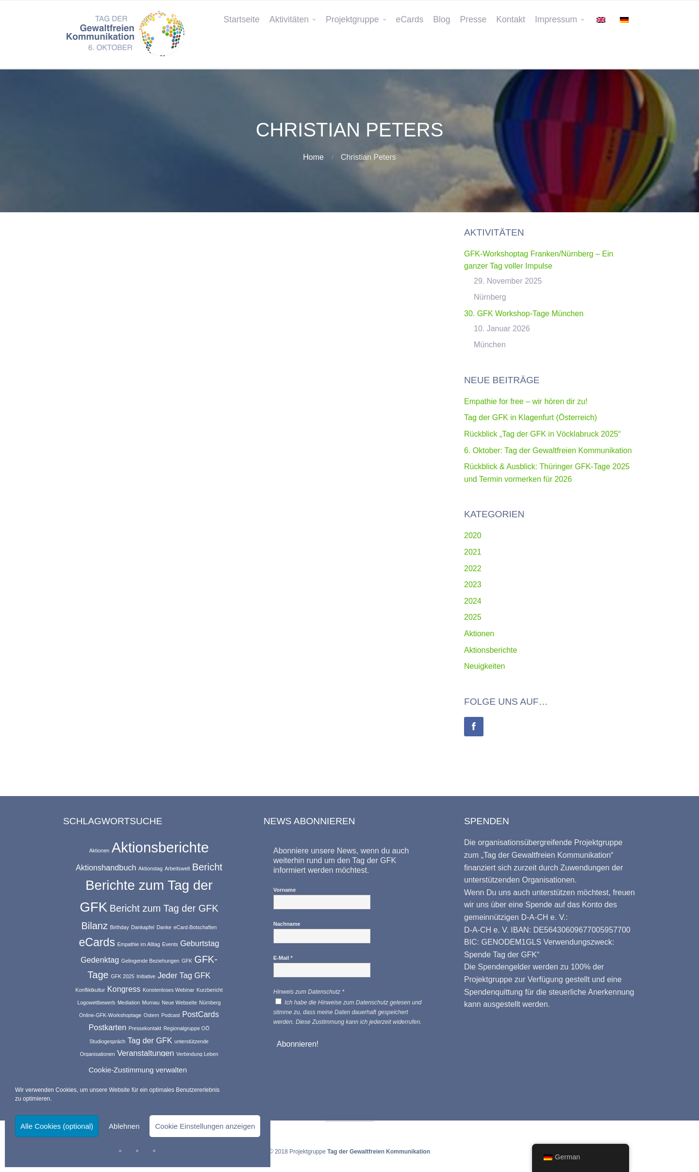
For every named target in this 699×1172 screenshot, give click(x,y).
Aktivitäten (289, 19)
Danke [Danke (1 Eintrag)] (163, 927)
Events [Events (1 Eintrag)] (170, 944)
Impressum (556, 19)
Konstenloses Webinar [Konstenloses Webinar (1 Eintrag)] (168, 990)
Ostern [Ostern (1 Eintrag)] (151, 1015)
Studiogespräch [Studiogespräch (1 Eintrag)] (107, 1041)
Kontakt (510, 19)
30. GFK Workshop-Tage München (523, 313)
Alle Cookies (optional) (56, 1126)
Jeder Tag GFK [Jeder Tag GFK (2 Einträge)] (184, 975)
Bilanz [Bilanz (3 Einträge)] (94, 925)
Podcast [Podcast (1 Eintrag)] (170, 1015)
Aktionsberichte (490, 650)
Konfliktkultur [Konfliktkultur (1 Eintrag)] (90, 990)
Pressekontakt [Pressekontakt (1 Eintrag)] (145, 1028)
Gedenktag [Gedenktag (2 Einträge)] (100, 959)
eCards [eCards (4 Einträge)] (97, 942)
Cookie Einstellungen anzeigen (205, 1126)
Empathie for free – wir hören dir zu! (525, 401)
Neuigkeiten (484, 666)
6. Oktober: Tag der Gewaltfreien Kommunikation (548, 450)
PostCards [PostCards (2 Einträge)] (200, 1014)
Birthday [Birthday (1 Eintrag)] (119, 927)
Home (313, 157)
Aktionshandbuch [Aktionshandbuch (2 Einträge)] (106, 867)
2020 (473, 535)
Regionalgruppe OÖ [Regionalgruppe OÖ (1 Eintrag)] (187, 1028)
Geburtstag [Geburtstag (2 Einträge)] (199, 943)
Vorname (284, 890)
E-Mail (283, 958)
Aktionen (479, 633)
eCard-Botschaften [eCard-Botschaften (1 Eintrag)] (195, 927)
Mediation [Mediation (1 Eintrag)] (128, 1002)
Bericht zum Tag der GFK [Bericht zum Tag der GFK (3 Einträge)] (164, 908)
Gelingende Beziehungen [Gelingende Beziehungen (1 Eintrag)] (150, 961)
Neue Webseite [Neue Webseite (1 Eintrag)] (179, 1002)
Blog (441, 19)
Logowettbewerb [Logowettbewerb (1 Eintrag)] (96, 1002)
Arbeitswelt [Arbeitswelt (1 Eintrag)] (177, 868)
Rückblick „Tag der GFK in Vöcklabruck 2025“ (542, 434)
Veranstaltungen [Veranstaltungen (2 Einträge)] (145, 1053)
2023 (473, 584)
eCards (410, 19)
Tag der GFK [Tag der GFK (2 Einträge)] (150, 1040)
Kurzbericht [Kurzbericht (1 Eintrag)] (210, 990)
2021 (473, 552)
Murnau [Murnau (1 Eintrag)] (151, 1002)
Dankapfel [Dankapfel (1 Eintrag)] (142, 927)
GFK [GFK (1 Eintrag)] (187, 961)
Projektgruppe (352, 19)
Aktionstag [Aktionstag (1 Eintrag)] (150, 868)
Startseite (242, 19)
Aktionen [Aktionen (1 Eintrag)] (99, 850)
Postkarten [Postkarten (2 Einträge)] (108, 1027)
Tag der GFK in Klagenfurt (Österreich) (530, 417)
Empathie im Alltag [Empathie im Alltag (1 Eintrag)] (138, 944)
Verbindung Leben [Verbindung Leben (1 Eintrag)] (197, 1054)
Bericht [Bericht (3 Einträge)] (207, 867)
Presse (473, 19)
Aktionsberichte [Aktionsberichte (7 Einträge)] (160, 847)
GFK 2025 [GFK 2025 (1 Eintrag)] (122, 976)
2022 (473, 568)
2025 (473, 617)
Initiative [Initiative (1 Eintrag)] (145, 976)
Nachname (286, 924)
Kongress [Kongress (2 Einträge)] (124, 989)
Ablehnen (124, 1126)
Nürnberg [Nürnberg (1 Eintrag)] (209, 1002)
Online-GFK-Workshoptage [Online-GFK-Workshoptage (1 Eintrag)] (110, 1015)
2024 (473, 601)
